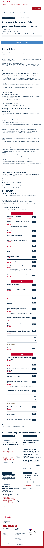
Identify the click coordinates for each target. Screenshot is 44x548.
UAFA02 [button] (9, 349)
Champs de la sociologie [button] (13, 284)
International (17, 538)
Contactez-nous (36, 8)
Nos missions (5, 530)
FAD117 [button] (9, 384)
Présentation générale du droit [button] (14, 235)
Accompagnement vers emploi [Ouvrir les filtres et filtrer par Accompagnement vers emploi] (29, 435)
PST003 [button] (9, 224)
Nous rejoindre (18, 530)
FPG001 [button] (9, 311)
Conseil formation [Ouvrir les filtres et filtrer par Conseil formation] (20, 17)
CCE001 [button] (9, 252)
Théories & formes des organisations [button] (16, 297)
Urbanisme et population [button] (13, 261)
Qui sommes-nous (6, 528)
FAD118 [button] (9, 365)
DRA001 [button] (9, 237)
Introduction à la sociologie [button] (14, 216)
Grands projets (6, 535)
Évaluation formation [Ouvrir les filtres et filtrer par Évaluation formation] (7, 473)
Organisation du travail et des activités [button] (16, 245)
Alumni (4, 533)
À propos (17, 528)
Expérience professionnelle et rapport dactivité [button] (19, 274)
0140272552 (8, 184)
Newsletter (39, 543)
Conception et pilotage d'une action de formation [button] (19, 363)
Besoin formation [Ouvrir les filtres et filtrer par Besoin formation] (16, 473)
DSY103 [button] (9, 298)
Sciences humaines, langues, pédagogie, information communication (25, 12)
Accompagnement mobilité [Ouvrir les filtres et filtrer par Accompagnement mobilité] (29, 442)
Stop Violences (18, 539)
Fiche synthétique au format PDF (8, 175)
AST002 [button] (9, 286)
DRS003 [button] (9, 304)
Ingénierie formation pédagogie (8, 13)
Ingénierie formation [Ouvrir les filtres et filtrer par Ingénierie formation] (7, 479)
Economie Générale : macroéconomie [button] (16, 230)
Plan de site (17, 540)
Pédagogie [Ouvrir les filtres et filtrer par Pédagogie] (28, 17)
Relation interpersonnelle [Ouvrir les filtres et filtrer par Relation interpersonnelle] (28, 438)
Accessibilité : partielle (31, 543)
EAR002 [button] (9, 232)
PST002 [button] (9, 290)
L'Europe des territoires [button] (13, 256)
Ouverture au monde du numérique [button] (16, 265)
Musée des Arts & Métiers (20, 535)
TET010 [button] (9, 320)
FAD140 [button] (9, 392)
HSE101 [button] (9, 333)
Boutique (17, 534)
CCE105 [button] (9, 416)
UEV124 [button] (9, 262)
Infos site (5, 543)
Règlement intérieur (11, 543)
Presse (16, 529)
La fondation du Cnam (7, 531)
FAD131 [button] (9, 371)
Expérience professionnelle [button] (14, 347)
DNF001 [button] (9, 267)
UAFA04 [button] (9, 420)
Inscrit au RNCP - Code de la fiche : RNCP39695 (11, 99)
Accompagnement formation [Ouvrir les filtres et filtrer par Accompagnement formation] (9, 17)
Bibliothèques (18, 537)
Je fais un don (6, 534)
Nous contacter (18, 531)
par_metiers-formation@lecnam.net (14, 185)
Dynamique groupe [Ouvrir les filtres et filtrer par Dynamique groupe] (27, 473)
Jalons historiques (6, 529)
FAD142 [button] (9, 378)
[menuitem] (6, 4)
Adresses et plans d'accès (20, 533)
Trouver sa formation (8, 12)
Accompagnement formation (20, 13)
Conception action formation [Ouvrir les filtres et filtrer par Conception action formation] (9, 477)
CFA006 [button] (9, 241)
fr (2, 12)
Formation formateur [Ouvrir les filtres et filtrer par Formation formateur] (7, 482)
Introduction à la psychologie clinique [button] (16, 289)
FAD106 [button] (9, 360)
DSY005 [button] (9, 246)
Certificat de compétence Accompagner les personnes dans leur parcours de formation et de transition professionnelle (31, 453)
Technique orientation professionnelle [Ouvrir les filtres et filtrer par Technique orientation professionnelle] (31, 440)
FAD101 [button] (9, 326)
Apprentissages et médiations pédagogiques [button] (18, 390)
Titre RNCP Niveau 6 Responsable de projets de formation (10, 488)
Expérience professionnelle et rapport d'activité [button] (19, 419)
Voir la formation (18, 456)
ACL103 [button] (9, 257)
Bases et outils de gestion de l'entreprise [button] (17, 240)
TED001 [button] (9, 409)
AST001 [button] (9, 218)
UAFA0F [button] (9, 276)
